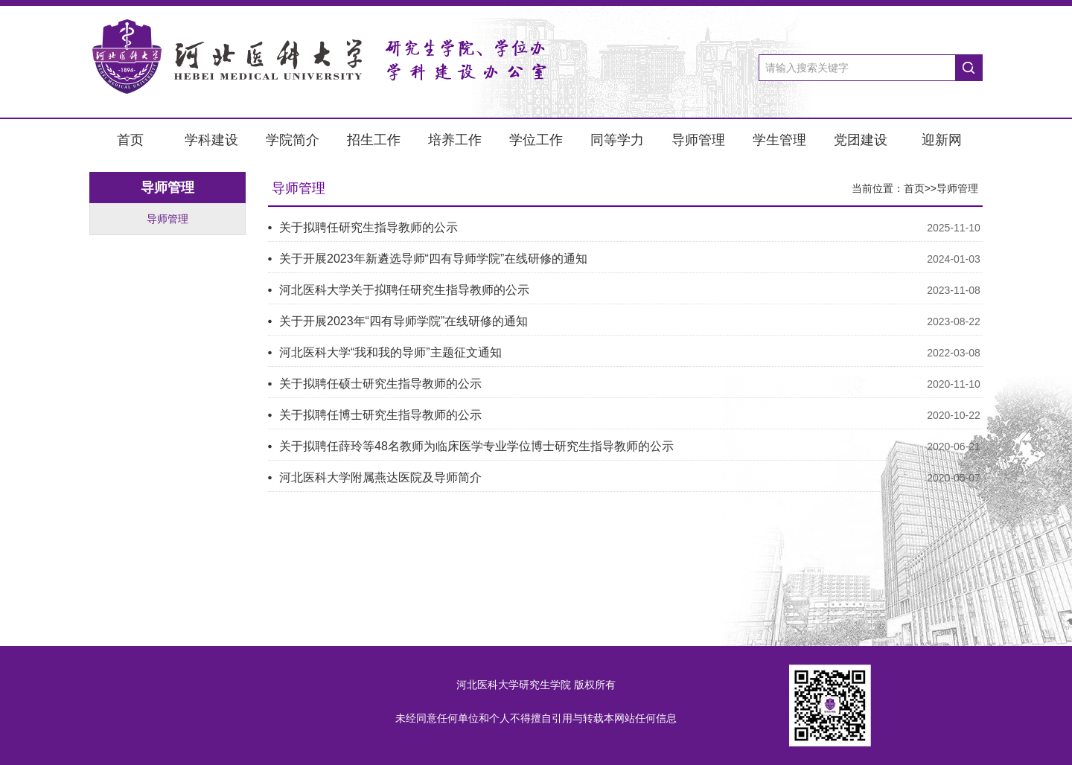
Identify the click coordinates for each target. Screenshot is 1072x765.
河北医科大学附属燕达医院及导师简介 (380, 477)
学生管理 (779, 139)
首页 (130, 139)
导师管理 (698, 139)
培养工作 (455, 139)
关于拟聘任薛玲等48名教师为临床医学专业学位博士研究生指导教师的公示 (476, 446)
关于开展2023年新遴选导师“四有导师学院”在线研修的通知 (433, 258)
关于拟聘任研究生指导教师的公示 (368, 227)
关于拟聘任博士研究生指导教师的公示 (380, 415)
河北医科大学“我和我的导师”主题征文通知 (390, 352)
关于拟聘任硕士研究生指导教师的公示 (380, 383)
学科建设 (211, 139)
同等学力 (617, 139)
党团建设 (860, 139)
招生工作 (374, 139)
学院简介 (292, 139)
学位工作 (536, 139)
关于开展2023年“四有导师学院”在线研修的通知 (403, 321)
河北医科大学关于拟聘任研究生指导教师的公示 (404, 290)
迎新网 (942, 139)
